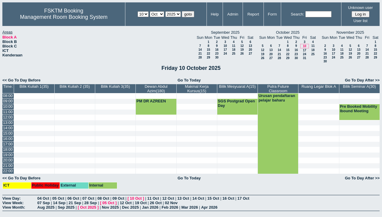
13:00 (8, 122)
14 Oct (198, 198)
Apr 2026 (209, 207)
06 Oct (73, 198)
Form (272, 14)
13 (250, 45)
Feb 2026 (169, 207)
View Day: (11, 198)
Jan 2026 (150, 207)
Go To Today (189, 80)
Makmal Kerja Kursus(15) (196, 88)
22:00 (8, 171)
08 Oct (103, 198)
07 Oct (88, 198)
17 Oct (243, 198)
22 (208, 53)
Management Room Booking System (63, 17)
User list (360, 21)
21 (200, 53)
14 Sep (59, 203)
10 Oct (136, 198)
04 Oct (43, 198)
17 (225, 49)
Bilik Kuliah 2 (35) (75, 86)
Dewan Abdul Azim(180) (156, 88)
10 (225, 45)
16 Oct (228, 198)
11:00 (8, 112)
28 (200, 57)
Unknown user (360, 7)
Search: (297, 14)
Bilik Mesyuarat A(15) (237, 86)
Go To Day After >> (362, 80)
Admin (232, 14)
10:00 (8, 106)
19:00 (8, 155)
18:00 (8, 149)
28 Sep (90, 203)
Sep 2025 (66, 207)
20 (250, 49)
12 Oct (168, 198)
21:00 (8, 165)
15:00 (8, 133)
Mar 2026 (189, 207)
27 (250, 53)
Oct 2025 (88, 207)
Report (253, 14)
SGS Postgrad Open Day (236, 103)
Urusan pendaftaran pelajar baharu (276, 97)
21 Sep (75, 203)
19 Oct (141, 203)
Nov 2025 (110, 207)
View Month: (13, 207)
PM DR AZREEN (151, 101)
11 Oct (153, 198)
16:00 (8, 138)
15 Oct (213, 198)
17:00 (8, 144)
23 (216, 53)
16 (216, 49)
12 (242, 45)
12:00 (8, 117)
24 (225, 53)
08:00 (8, 95)
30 (216, 57)
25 (233, 53)
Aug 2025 (46, 207)
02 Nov (171, 203)
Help (215, 14)
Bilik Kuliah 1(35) (34, 86)
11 (233, 45)
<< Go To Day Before (21, 80)
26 (242, 53)
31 (304, 58)
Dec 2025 (130, 207)
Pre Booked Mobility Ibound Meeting (358, 108)
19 (242, 49)
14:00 (8, 128)
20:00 (8, 160)
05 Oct (58, 198)
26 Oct (156, 203)
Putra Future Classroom (278, 88)
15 (208, 49)
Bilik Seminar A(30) (359, 86)
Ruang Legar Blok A (318, 86)
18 (233, 49)
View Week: (13, 203)
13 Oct (183, 198)
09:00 (8, 101)
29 (208, 57)
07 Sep (43, 203)
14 (200, 49)
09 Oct (118, 198)
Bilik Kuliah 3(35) (115, 86)
